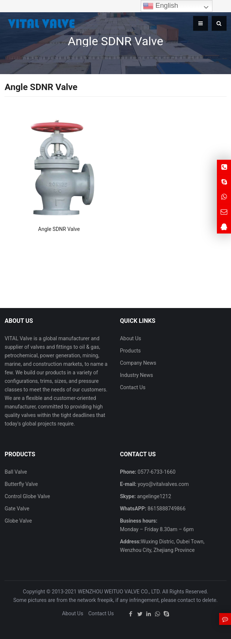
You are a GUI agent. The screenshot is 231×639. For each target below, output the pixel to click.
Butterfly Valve (21, 484)
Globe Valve (18, 521)
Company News (138, 363)
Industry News (136, 375)
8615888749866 (166, 508)
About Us (130, 338)
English (160, 5)
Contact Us (133, 387)
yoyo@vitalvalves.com (162, 484)
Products (130, 351)
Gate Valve (16, 508)
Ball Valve (15, 472)
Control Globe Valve (27, 496)
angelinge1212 (153, 496)
